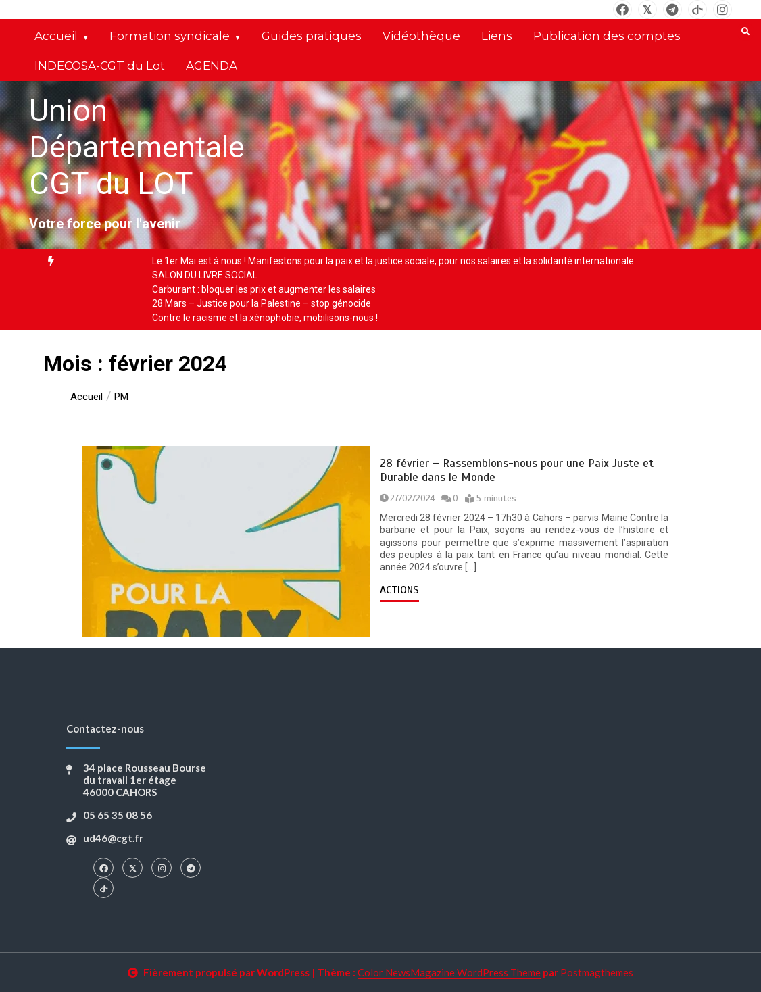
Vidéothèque (421, 36)
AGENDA (211, 65)
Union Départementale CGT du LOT (137, 147)
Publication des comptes (607, 36)
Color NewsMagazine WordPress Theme (449, 972)
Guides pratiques (312, 36)
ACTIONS (399, 590)
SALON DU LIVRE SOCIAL (204, 275)
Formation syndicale (169, 36)
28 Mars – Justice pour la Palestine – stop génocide (261, 303)
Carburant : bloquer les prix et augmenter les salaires (264, 289)
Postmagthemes (596, 972)
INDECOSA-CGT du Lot (99, 65)
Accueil (56, 36)
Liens (496, 36)
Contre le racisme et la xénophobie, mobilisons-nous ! (265, 317)
